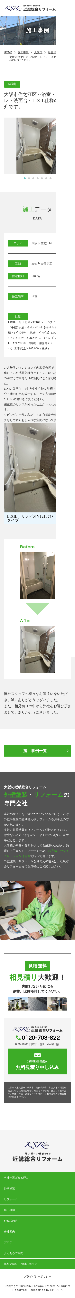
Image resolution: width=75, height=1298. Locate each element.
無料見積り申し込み (37, 1061)
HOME (8, 52)
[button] (25, 178)
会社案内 (9, 1231)
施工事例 (23, 52)
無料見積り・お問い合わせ (20, 1263)
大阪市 (38, 52)
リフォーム (11, 1199)
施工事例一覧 (35, 751)
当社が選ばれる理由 (16, 1177)
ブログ (8, 1242)
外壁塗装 (9, 1188)
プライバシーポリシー (37, 1276)
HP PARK (56, 1290)
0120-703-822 (41, 1038)
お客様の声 (11, 1220)
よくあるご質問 (13, 1253)
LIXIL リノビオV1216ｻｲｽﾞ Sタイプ (34, 518)
